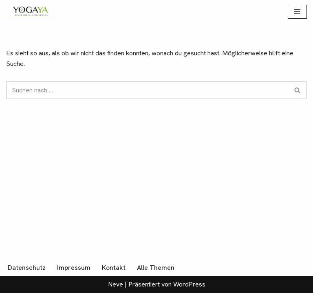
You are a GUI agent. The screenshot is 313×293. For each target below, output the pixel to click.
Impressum (73, 267)
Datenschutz (27, 267)
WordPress (189, 284)
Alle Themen (155, 267)
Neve (115, 284)
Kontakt (114, 267)
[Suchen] (147, 90)
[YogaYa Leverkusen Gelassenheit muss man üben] (30, 12)
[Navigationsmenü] (297, 12)
